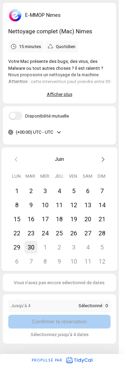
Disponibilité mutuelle (47, 116)
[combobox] (16, 132)
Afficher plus (59, 94)
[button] (31, 247)
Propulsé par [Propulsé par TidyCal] (62, 360)
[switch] (15, 116)
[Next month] (102, 159)
